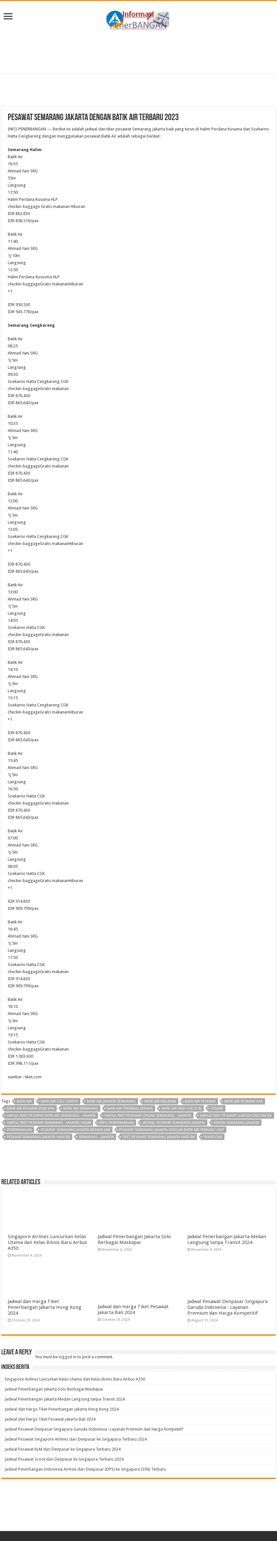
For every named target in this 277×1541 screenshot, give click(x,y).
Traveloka (212, 1137)
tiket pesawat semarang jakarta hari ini (159, 1137)
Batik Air (24, 1101)
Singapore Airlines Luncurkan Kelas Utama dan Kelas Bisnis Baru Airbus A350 (47, 1242)
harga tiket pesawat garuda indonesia (236, 1116)
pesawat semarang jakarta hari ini (38, 1137)
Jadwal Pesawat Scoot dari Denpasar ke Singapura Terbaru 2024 (64, 1459)
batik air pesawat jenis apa (30, 1108)
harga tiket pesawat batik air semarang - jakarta (51, 1116)
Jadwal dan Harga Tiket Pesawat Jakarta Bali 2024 (133, 1309)
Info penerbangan (117, 1123)
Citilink (216, 1108)
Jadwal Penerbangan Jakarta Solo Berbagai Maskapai (134, 1239)
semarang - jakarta (96, 1137)
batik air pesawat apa (243, 1101)
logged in (67, 1356)
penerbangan (19, 1130)
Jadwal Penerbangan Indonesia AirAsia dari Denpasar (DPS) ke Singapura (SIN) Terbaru (85, 1469)
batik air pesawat (200, 1101)
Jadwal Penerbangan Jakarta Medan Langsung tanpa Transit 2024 (226, 1239)
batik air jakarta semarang (111, 1101)
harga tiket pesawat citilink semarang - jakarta (147, 1116)
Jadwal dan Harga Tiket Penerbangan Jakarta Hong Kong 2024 (44, 1307)
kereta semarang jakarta (236, 1123)
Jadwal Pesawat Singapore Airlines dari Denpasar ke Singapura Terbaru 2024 (76, 1439)
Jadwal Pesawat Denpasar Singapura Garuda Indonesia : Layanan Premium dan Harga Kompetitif (227, 1307)
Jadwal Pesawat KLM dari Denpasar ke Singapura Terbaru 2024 (63, 1449)
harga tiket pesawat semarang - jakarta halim (49, 1123)
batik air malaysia (160, 1101)
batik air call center (59, 1101)
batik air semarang (80, 1108)
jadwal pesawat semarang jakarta (174, 1123)
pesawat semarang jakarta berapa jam (75, 1130)
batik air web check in (182, 1108)
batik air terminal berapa (130, 1108)
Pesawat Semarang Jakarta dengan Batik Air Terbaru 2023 (171, 1130)
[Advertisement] (138, 52)
